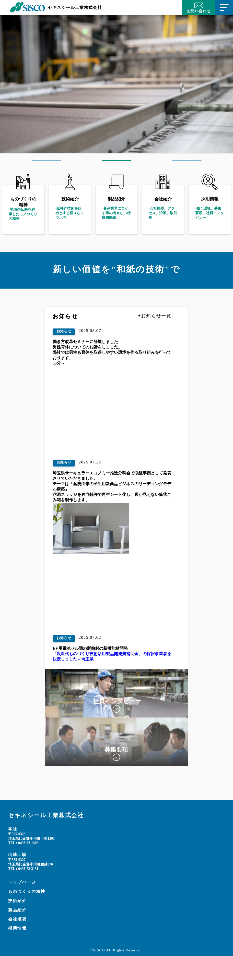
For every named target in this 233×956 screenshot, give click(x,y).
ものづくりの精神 (26, 891)
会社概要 (17, 919)
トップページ (22, 882)
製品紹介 (17, 910)
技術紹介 (17, 900)
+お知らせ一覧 (154, 315)
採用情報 (17, 928)
